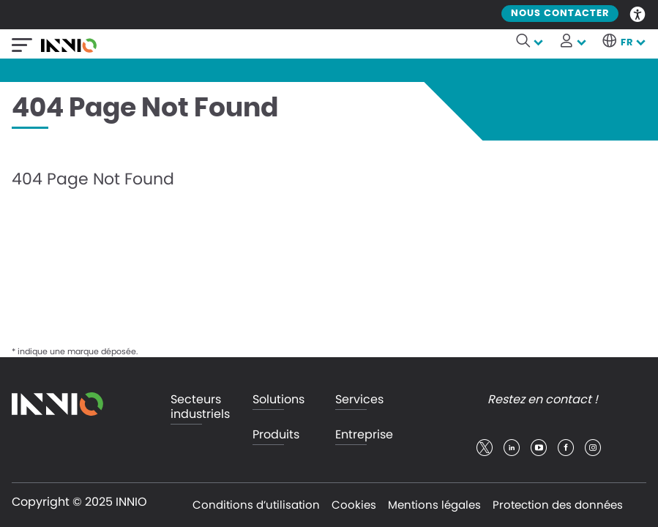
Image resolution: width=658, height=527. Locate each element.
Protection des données (558, 504)
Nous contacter (560, 13)
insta (593, 448)
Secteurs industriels (200, 407)
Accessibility (638, 13)
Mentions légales (434, 504)
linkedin (511, 448)
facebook (566, 448)
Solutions (278, 400)
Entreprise (364, 435)
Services (359, 400)
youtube (538, 448)
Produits (276, 435)
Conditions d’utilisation (256, 504)
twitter (484, 448)
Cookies (354, 504)
